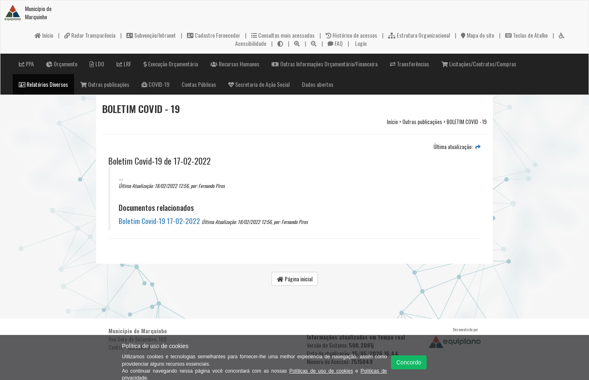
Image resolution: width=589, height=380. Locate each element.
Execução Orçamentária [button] (171, 63)
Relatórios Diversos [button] (43, 84)
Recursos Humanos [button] (234, 63)
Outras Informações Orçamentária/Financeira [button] (325, 63)
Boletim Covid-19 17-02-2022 (159, 220)
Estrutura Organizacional (419, 35)
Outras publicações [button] (104, 84)
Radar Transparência (89, 35)
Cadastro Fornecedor (213, 35)
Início (43, 35)
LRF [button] (124, 63)
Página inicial (294, 278)
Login (360, 43)
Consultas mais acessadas (283, 35)
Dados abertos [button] (317, 84)
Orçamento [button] (61, 63)
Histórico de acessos (351, 35)
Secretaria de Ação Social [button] (259, 84)
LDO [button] (97, 63)
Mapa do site (477, 35)
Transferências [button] (409, 63)
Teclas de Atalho (526, 35)
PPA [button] (26, 63)
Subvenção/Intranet (151, 35)
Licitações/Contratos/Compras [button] (478, 63)
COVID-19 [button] (155, 84)
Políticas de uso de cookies (321, 371)
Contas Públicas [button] (199, 84)
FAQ (335, 43)
